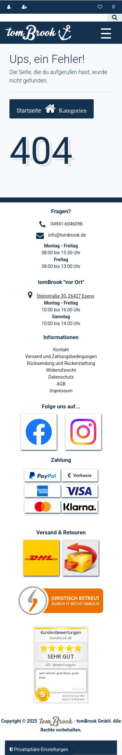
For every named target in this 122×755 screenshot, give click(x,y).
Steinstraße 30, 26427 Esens (65, 296)
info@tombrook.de (67, 235)
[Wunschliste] (100, 7)
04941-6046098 (66, 224)
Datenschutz (61, 377)
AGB (61, 383)
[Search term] (53, 18)
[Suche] (114, 18)
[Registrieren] (24, 7)
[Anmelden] (9, 7)
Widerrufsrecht (61, 370)
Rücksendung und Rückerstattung (61, 363)
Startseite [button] (52, 108)
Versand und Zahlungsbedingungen (61, 356)
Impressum (60, 390)
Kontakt (61, 349)
